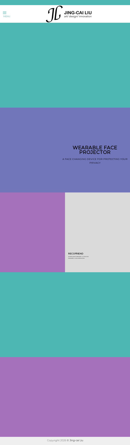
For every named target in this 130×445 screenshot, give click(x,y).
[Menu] (6, 14)
